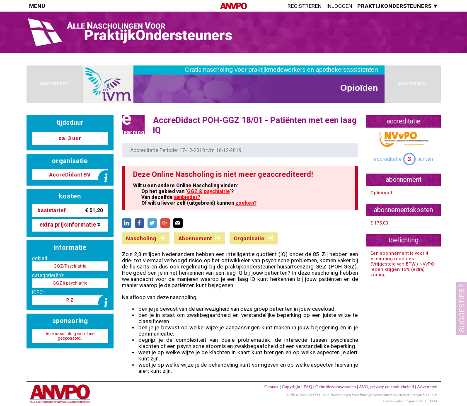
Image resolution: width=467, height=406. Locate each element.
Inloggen (339, 6)
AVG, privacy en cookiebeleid (386, 386)
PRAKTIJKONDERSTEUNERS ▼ (397, 6)
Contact (271, 386)
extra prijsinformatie (69, 224)
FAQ (307, 386)
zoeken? (245, 203)
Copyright (291, 386)
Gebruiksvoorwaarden (335, 386)
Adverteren (427, 386)
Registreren (305, 6)
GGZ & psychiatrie (208, 191)
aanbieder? (187, 197)
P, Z (69, 300)
